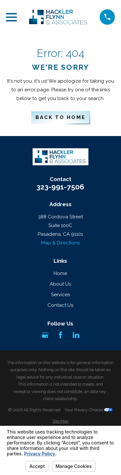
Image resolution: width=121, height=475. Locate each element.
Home (60, 273)
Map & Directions (60, 243)
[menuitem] (60, 421)
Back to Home (60, 117)
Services (60, 294)
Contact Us (60, 305)
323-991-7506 (60, 187)
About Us (60, 284)
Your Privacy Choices (88, 409)
